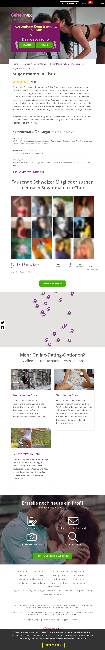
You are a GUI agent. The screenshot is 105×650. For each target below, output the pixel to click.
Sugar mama (79, 583)
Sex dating (22, 583)
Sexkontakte (22, 579)
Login (83, 3)
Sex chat (22, 575)
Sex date (39, 575)
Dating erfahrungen (59, 571)
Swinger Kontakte (52, 586)
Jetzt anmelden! (69, 3)
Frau (44, 45)
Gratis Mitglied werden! (52, 556)
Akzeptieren (53, 645)
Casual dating (39, 583)
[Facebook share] (2, 327)
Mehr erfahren (53, 283)
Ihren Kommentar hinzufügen (28, 172)
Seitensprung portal (79, 571)
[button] (46, 340)
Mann (27, 45)
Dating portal (59, 575)
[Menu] (102, 3)
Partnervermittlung (59, 583)
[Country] (90, 2)
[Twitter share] (2, 322)
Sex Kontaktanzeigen (39, 579)
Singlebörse (78, 579)
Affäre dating (39, 571)
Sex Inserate (79, 575)
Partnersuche (59, 579)
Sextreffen (22, 571)
